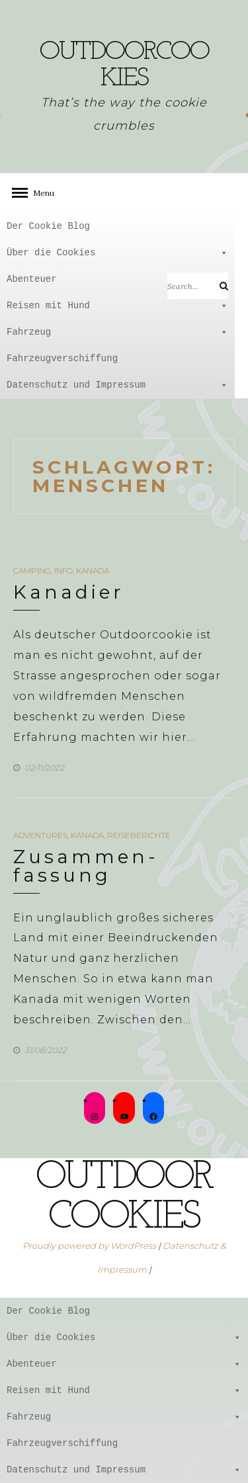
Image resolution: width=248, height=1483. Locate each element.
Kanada (92, 570)
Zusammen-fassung (86, 865)
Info (63, 570)
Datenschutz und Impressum (117, 385)
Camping (32, 570)
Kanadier (68, 592)
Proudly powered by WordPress (89, 1245)
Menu (39, 193)
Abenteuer (117, 279)
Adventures (40, 835)
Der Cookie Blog (48, 226)
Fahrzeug (117, 332)
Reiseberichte (139, 835)
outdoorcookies (124, 65)
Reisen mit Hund (117, 305)
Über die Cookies (117, 252)
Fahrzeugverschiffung (62, 358)
